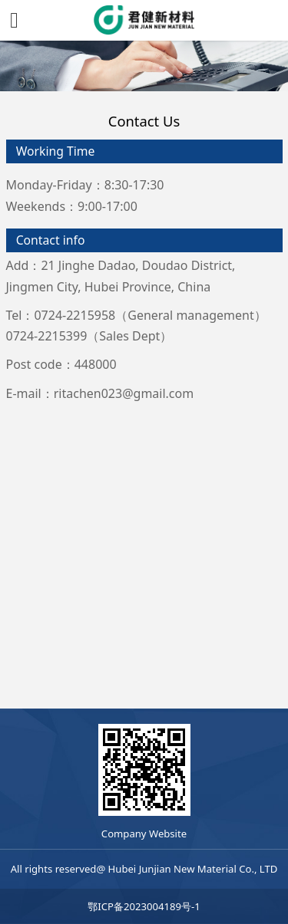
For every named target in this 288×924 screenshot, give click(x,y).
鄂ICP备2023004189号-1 (144, 906)
